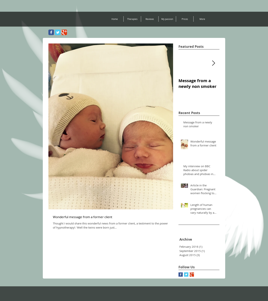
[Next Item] (213, 63)
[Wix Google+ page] (64, 32)
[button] (132, 19)
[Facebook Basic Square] (180, 274)
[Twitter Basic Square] (186, 274)
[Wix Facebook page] (51, 32)
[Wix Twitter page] (57, 32)
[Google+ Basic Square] (192, 274)
